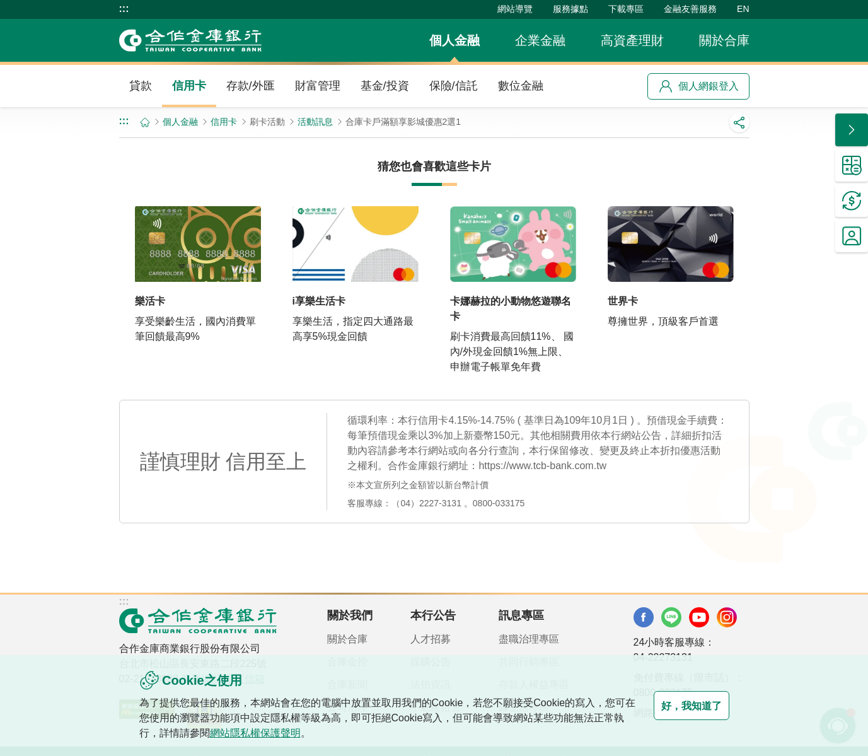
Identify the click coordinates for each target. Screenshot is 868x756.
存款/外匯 (250, 85)
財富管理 (317, 85)
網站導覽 (515, 9)
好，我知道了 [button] (679, 705)
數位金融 (520, 85)
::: (124, 9)
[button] (851, 129)
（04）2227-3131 (426, 503)
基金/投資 (385, 85)
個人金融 (454, 40)
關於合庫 (724, 40)
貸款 (140, 85)
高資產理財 (632, 40)
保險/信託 (453, 85)
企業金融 (540, 40)
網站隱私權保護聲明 (285, 733)
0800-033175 (499, 503)
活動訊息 (315, 122)
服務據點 (570, 9)
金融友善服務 (690, 9)
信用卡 (189, 85)
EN (743, 9)
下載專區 (626, 9)
